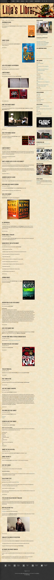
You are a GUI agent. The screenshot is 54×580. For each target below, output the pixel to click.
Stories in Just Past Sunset (9, 421)
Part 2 (39, 35)
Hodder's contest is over (8, 177)
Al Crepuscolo (6, 222)
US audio (3, 417)
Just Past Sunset (6, 465)
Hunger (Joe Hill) (39, 88)
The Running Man (39, 112)
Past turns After (6, 379)
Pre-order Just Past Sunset (9, 410)
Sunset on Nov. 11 (6, 457)
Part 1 (37, 35)
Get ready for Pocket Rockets (10, 549)
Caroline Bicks (38, 93)
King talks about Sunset (8, 105)
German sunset (6, 277)
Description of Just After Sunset (10, 302)
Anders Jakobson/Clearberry (24, 573)
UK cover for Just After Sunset (10, 344)
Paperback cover (6, 22)
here (6, 27)
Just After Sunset (6, 194)
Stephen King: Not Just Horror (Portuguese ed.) (43, 81)
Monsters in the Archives (40, 63)
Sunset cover (5, 40)
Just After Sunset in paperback (10, 65)
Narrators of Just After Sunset (10, 243)
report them (38, 181)
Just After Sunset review (8, 133)
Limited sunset (6, 73)
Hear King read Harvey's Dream (10, 184)
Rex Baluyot (38, 96)
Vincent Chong (28, 574)
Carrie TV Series (39, 76)
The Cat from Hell (7, 369)
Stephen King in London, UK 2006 (41, 41)
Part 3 (42, 35)
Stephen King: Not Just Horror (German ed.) (42, 66)
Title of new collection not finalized (12, 498)
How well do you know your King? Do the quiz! (43, 160)
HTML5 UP (37, 573)
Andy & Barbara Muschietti (40, 99)
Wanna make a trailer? (8, 235)
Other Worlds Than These (40, 78)
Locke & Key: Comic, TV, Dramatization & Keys (43, 106)
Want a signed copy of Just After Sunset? (13, 161)
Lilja (25, 570)
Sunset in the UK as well (8, 449)
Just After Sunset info (8, 328)
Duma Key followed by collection (11, 537)
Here (2, 108)
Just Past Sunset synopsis (9, 388)
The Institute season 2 (40, 73)
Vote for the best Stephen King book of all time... (43, 175)
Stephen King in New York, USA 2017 (41, 45)
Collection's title (6, 478)
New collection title (7, 508)
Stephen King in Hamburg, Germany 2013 (42, 43)
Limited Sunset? (6, 148)
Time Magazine (4, 511)
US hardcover (4, 416)
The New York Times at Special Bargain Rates (14, 337)
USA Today (17, 482)
